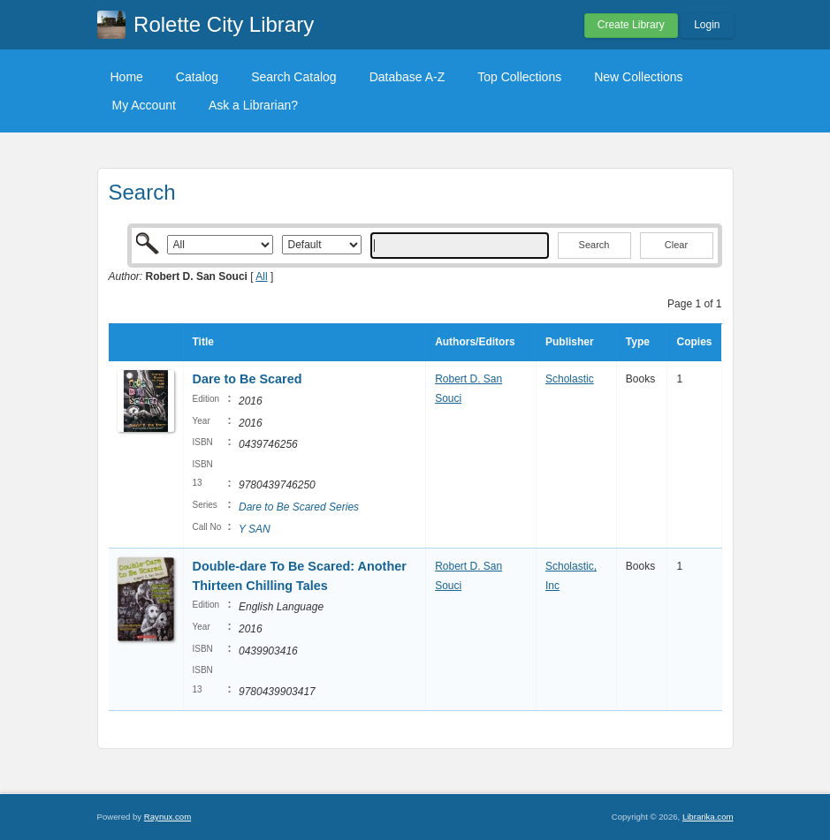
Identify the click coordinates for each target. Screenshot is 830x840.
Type (638, 342)
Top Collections (519, 77)
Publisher (569, 342)
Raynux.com (167, 816)
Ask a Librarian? (253, 105)
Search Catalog (294, 77)
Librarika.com (708, 816)
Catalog (197, 77)
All (261, 276)
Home (126, 77)
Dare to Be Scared (247, 379)
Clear (676, 244)
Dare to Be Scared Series (299, 507)
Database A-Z (407, 77)
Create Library (631, 25)
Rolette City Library (223, 24)
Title (203, 342)
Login (707, 25)
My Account (144, 105)
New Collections (638, 77)
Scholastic (569, 379)
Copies (694, 342)
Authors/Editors (475, 342)
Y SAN (254, 529)
